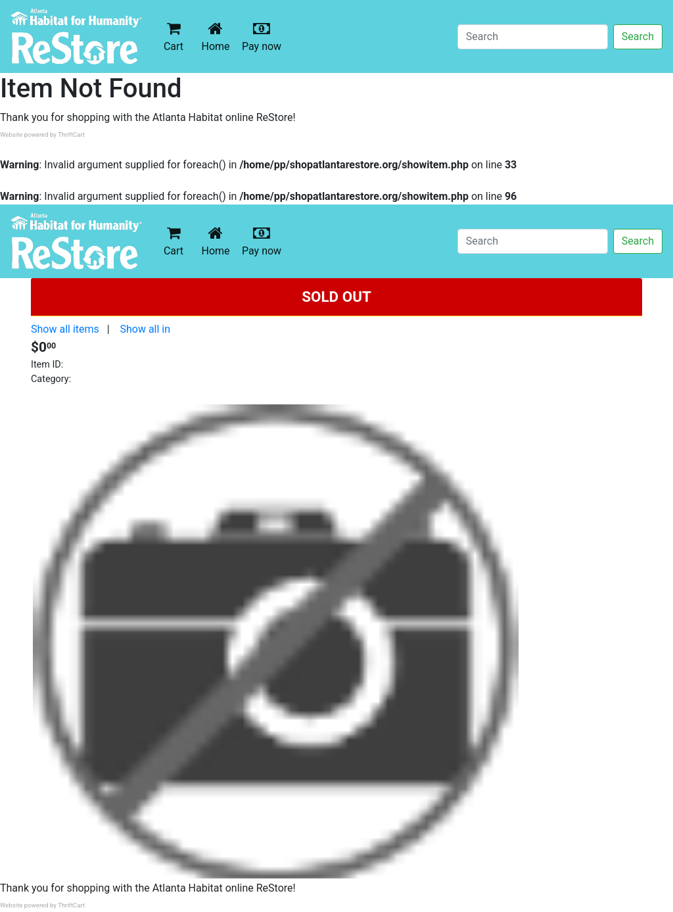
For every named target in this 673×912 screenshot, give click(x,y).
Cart (173, 36)
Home (218, 36)
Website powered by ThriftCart (42, 134)
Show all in (145, 329)
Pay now (264, 36)
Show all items (65, 329)
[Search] (532, 36)
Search (638, 36)
